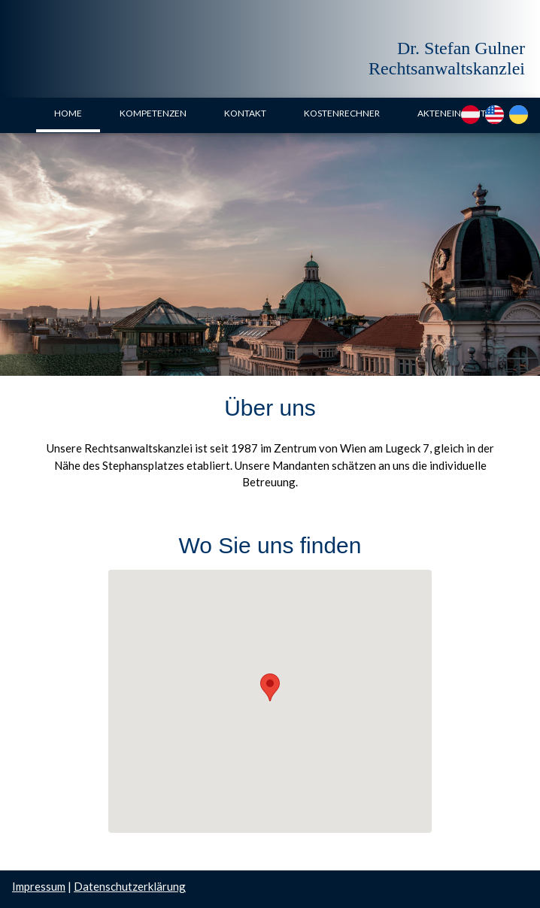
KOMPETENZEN (153, 113)
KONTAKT (245, 113)
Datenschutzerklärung (130, 886)
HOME (68, 113)
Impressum (38, 886)
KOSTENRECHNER (342, 113)
